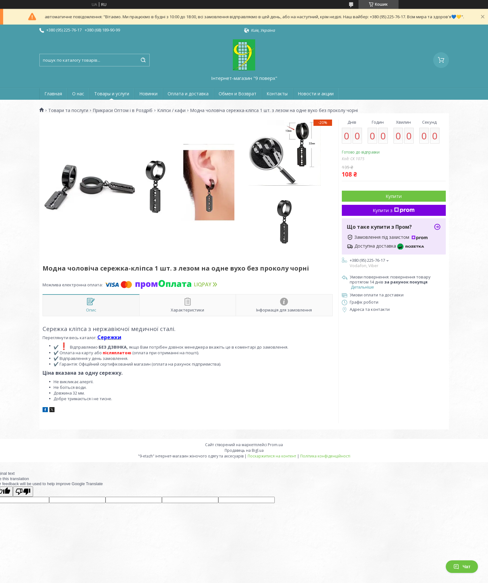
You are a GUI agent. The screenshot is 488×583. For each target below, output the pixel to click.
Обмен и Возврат (237, 94)
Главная (53, 94)
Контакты (277, 94)
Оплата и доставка (188, 94)
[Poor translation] (23, 491)
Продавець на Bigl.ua (244, 450)
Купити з (394, 210)
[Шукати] (143, 60)
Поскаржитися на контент (272, 456)
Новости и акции (316, 94)
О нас (78, 94)
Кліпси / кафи (171, 110)
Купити (394, 196)
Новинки (148, 94)
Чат (461, 566)
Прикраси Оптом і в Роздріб (122, 110)
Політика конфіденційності (325, 456)
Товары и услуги (111, 94)
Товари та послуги (68, 110)
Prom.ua (275, 444)
